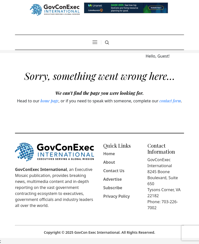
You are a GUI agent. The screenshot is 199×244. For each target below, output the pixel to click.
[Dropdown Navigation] (95, 42)
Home (109, 153)
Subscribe (112, 187)
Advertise (112, 179)
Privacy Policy (116, 196)
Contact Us (113, 170)
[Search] (107, 42)
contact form (170, 100)
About (109, 162)
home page (49, 100)
